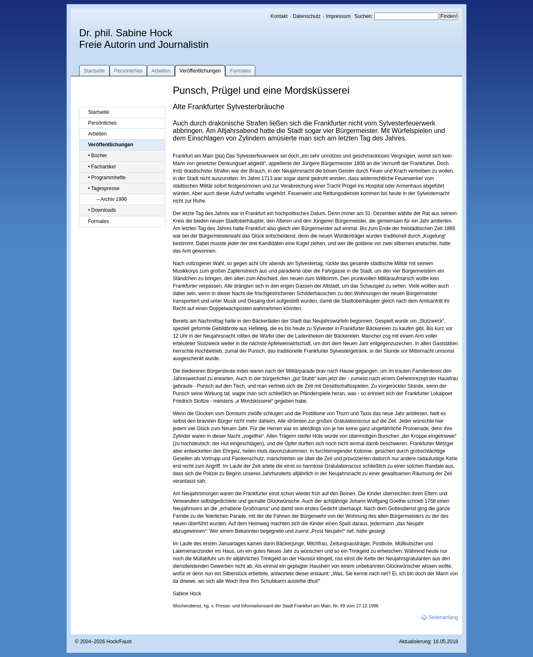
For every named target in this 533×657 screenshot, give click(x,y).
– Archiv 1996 (112, 199)
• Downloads (102, 210)
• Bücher (97, 155)
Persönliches (128, 71)
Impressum (338, 16)
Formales (240, 71)
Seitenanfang (443, 617)
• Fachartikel (101, 167)
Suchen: (364, 16)
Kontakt (279, 16)
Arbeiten (161, 71)
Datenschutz (307, 16)
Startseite (94, 71)
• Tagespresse (103, 188)
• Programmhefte (106, 178)
